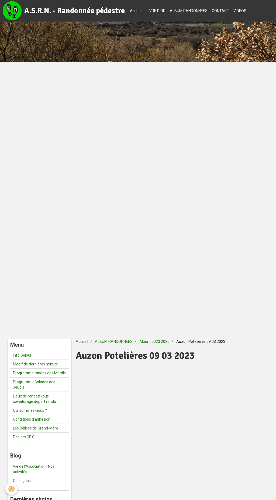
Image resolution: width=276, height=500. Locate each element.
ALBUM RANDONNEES (189, 11)
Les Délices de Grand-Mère (35, 428)
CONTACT (220, 11)
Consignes (22, 480)
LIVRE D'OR (156, 11)
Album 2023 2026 (154, 341)
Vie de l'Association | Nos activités (33, 469)
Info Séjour (22, 355)
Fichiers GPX (23, 437)
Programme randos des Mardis (39, 373)
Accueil (136, 11)
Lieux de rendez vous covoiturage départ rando (34, 399)
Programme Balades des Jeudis (34, 384)
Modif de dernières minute (35, 364)
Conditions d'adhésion (31, 419)
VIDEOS (239, 11)
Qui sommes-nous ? (30, 410)
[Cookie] (11, 489)
